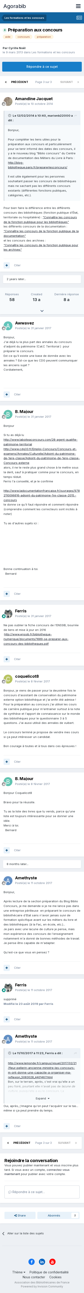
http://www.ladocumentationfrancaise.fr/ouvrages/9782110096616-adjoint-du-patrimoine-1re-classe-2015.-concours (42, 495)
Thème (18, 1272)
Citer (17, 265)
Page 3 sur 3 (44, 82)
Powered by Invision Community (42, 1286)
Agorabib (14, 6)
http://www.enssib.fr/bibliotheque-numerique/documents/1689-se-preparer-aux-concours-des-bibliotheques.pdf (36, 638)
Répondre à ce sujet (42, 66)
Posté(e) (34, 103)
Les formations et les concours (53, 52)
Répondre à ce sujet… (26, 1192)
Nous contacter (34, 1277)
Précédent (19, 82)
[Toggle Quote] (10, 115)
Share (20, 1215)
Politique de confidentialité (49, 1272)
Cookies (55, 1277)
